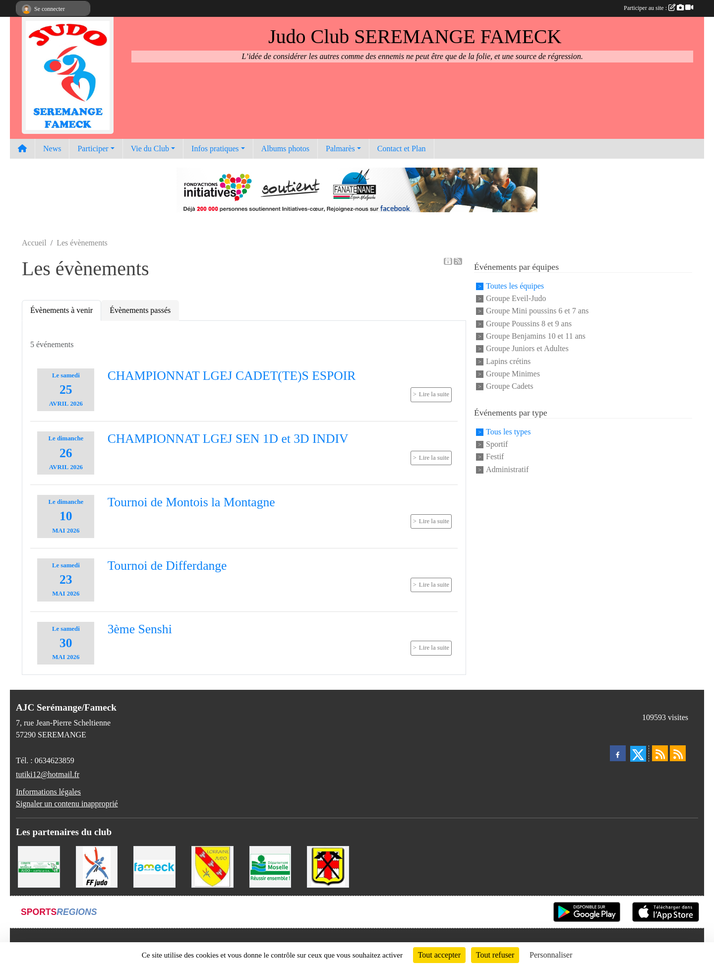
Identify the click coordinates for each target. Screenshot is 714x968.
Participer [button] (92, 148)
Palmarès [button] (340, 148)
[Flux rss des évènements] (678, 753)
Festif (495, 457)
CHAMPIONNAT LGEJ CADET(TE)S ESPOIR (232, 375)
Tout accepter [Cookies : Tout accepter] (439, 955)
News (52, 148)
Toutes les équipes (515, 286)
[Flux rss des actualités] (660, 753)
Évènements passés (140, 310)
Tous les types (508, 431)
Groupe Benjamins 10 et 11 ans (536, 336)
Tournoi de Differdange (167, 565)
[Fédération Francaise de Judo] (97, 866)
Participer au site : (658, 7)
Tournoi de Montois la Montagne (191, 502)
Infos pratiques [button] (215, 148)
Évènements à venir (61, 310)
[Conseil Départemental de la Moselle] (270, 866)
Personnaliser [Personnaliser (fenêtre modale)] (551, 955)
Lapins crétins (508, 361)
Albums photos (285, 148)
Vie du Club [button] (150, 148)
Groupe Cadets (510, 386)
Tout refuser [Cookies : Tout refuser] (495, 955)
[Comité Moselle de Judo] (39, 866)
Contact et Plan (401, 148)
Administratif (507, 469)
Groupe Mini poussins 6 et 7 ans (537, 311)
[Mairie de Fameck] (154, 866)
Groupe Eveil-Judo (516, 298)
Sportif (497, 444)
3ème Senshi (140, 629)
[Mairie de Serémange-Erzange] (328, 866)
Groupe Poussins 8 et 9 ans (529, 323)
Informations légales (48, 791)
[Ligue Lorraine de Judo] (212, 866)
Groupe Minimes (513, 373)
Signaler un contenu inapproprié (67, 803)
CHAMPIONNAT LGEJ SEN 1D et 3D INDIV (228, 438)
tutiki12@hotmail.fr (47, 774)
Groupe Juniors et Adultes (527, 349)
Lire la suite (434, 394)
